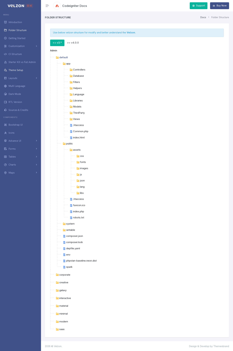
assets (75, 149)
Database (77, 75)
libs (80, 193)
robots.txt (77, 217)
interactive (63, 298)
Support (198, 5)
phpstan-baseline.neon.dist (80, 260)
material (62, 305)
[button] (20, 46)
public (68, 143)
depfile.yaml (71, 248)
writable (69, 229)
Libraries (76, 100)
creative (62, 282)
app (66, 63)
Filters (75, 82)
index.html (77, 137)
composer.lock (73, 242)
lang (81, 186)
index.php (77, 211)
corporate (63, 274)
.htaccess (77, 125)
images (82, 168)
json (81, 180)
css (80, 156)
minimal (62, 313)
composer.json (73, 236)
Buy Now (220, 5)
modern (62, 321)
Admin (53, 50)
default (62, 57)
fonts (81, 162)
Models (75, 106)
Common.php (79, 131)
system (69, 223)
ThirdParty (77, 112)
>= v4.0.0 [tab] (73, 42)
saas (60, 329)
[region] (20, 179)
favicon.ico (77, 205)
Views (75, 119)
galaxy (61, 290)
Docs (203, 17)
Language (77, 94)
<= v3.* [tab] (57, 42)
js (79, 174)
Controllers (77, 69)
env (66, 254)
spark (67, 266)
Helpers (76, 88)
